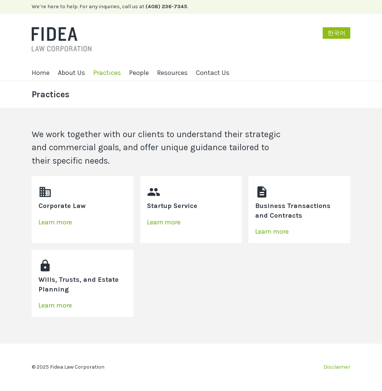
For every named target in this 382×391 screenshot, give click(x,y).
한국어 (336, 33)
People (139, 73)
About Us (71, 73)
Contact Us (212, 73)
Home (41, 73)
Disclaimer (336, 367)
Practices (107, 73)
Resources (172, 73)
